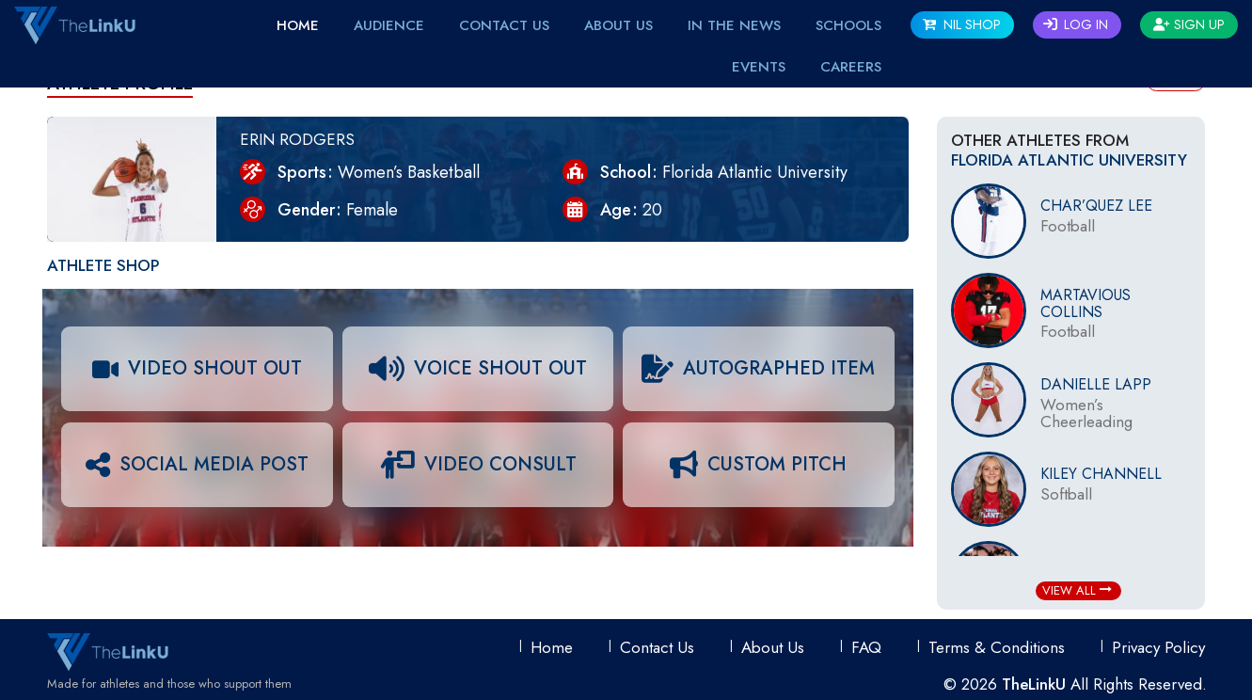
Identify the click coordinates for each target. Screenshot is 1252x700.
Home (298, 25)
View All (1077, 590)
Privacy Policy (1158, 647)
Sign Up (1189, 24)
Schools (848, 25)
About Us (618, 25)
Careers (850, 66)
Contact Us (504, 25)
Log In (1075, 24)
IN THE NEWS (734, 25)
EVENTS (758, 66)
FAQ (866, 647)
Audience (389, 25)
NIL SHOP (962, 24)
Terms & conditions (996, 647)
